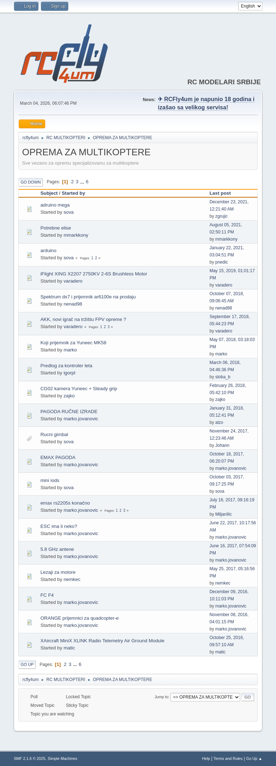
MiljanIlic (223, 514)
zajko (69, 395)
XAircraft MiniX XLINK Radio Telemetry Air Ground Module (102, 640)
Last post (223, 193)
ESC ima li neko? (58, 526)
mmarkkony (76, 235)
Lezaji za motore (57, 572)
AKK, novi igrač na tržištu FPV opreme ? (83, 319)
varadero (73, 281)
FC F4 (47, 595)
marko (70, 350)
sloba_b (222, 376)
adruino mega (55, 205)
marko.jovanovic (81, 418)
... (83, 181)
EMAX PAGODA (57, 457)
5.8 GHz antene (57, 549)
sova (69, 212)
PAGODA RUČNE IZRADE (68, 411)
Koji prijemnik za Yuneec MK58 (73, 342)
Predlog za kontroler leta (66, 365)
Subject (49, 193)
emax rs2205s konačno (65, 503)
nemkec (72, 579)
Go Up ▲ (254, 758)
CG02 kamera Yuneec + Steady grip (78, 388)
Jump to (161, 697)
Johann (222, 445)
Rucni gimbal (54, 434)
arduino (48, 250)
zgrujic (221, 216)
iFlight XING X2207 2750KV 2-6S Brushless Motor (93, 273)
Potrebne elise (55, 228)
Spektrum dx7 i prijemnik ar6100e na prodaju (87, 296)
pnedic (221, 262)
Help (206, 758)
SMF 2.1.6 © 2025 (29, 758)
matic (69, 648)
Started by (73, 193)
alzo (219, 422)
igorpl (69, 372)
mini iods (49, 480)
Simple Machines (62, 758)
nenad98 (73, 304)
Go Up (26, 664)
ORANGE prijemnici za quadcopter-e (79, 618)
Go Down (30, 182)
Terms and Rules (228, 758)
